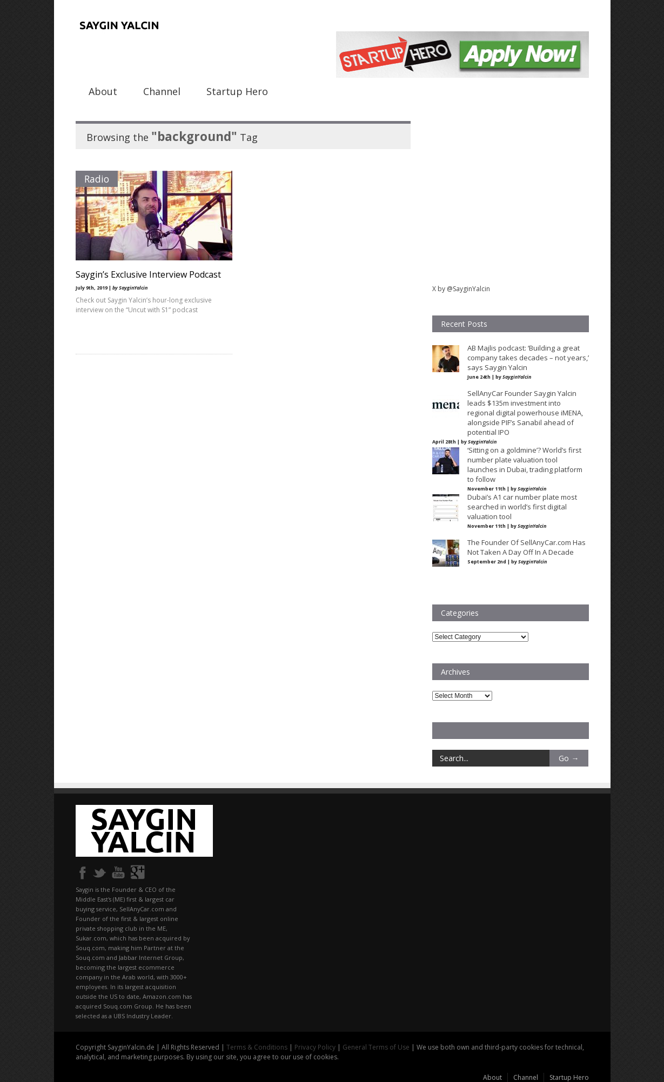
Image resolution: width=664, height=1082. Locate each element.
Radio (96, 178)
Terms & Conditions (256, 1047)
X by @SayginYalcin (461, 288)
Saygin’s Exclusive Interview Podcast (148, 274)
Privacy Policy (315, 1047)
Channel (161, 91)
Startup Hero (237, 91)
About (103, 91)
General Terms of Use (376, 1047)
